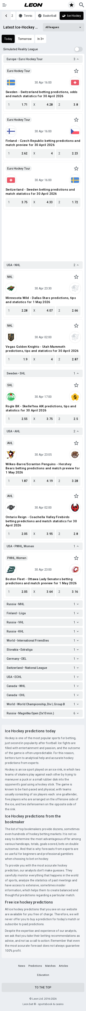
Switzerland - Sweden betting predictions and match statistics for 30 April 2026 (40, 192)
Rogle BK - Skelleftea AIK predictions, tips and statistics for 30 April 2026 (41, 408)
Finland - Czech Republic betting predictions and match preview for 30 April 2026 (43, 143)
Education (43, 974)
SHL (9, 385)
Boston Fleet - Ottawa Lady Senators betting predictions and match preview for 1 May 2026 (41, 581)
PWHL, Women (16, 558)
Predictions (35, 965)
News (21, 965)
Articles (63, 965)
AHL (10, 443)
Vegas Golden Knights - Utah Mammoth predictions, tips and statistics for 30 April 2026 (42, 349)
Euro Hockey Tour (18, 71)
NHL (9, 276)
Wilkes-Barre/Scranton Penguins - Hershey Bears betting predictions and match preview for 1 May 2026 (43, 468)
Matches (50, 965)
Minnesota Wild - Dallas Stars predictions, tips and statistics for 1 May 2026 (41, 300)
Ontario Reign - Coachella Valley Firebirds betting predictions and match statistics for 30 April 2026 (41, 521)
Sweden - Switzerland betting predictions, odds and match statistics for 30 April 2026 (42, 94)
